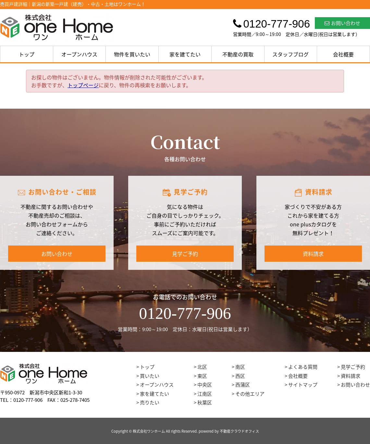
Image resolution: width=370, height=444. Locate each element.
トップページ (83, 85)
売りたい (149, 402)
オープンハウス (79, 54)
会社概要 (343, 54)
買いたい (149, 375)
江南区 (204, 393)
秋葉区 (204, 402)
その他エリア (250, 393)
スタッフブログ (290, 54)
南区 (240, 366)
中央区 (204, 384)
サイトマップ (302, 384)
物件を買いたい (132, 54)
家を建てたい (185, 54)
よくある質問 (302, 366)
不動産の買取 (237, 54)
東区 (202, 375)
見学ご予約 (185, 254)
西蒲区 (242, 384)
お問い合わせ (342, 23)
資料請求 (313, 254)
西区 (240, 375)
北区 (202, 366)
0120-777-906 (185, 313)
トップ (26, 54)
